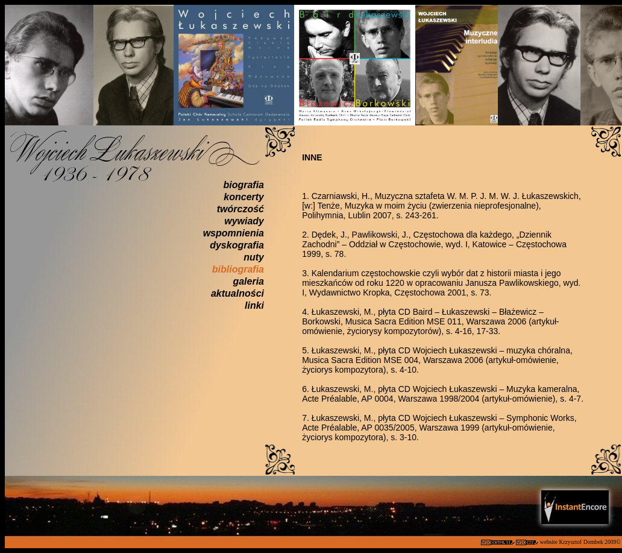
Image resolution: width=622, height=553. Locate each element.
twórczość (240, 209)
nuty (253, 257)
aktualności (237, 293)
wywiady (244, 221)
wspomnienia (233, 233)
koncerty (244, 197)
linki (254, 305)
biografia (243, 185)
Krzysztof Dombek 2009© (590, 542)
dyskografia (237, 245)
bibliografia (238, 269)
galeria (248, 281)
